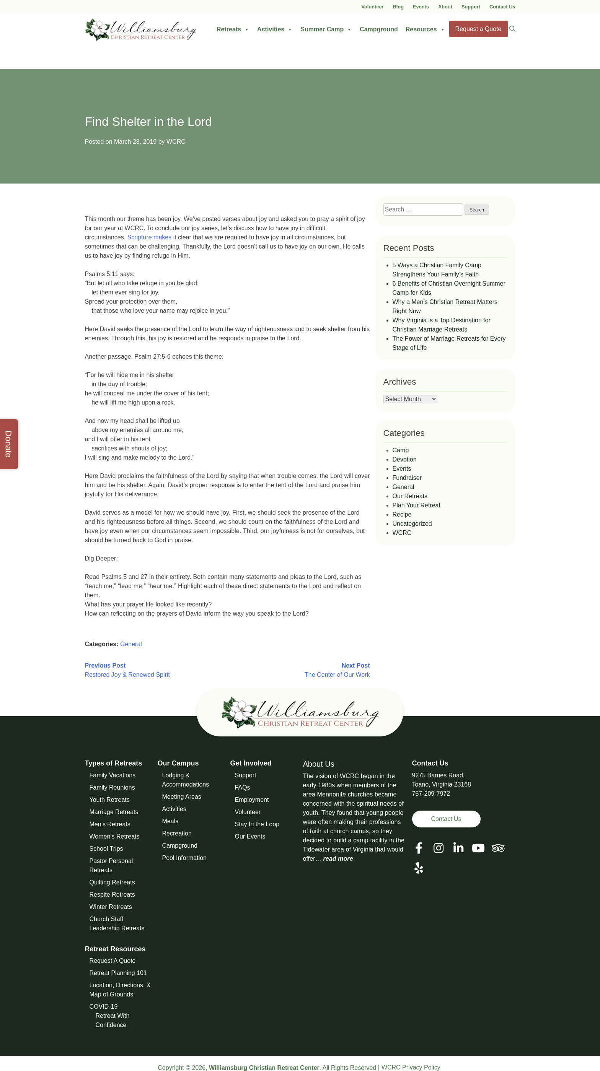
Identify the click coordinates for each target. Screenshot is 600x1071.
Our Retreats (410, 496)
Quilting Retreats (112, 882)
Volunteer (372, 7)
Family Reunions (112, 787)
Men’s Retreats (110, 824)
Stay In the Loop (257, 824)
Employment (252, 799)
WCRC (176, 141)
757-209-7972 (431, 793)
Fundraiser (407, 478)
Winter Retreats (111, 907)
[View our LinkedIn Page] (458, 848)
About (445, 7)
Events (421, 7)
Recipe (402, 514)
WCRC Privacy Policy (411, 1067)
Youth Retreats (110, 799)
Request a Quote (478, 29)
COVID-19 (104, 1006)
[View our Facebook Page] (418, 848)
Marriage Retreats (114, 812)
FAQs (242, 787)
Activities (275, 29)
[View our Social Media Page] (438, 848)
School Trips (106, 848)
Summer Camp (326, 29)
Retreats (233, 29)
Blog (398, 7)
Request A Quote (113, 960)
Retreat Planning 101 (118, 973)
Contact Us (502, 7)
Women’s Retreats (115, 836)
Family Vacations (113, 775)
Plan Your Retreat (416, 505)
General (131, 644)
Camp (401, 450)
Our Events (250, 836)
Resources (425, 29)
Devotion (405, 459)
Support (470, 7)
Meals (170, 821)
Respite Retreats (112, 894)
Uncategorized (412, 523)
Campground (379, 29)
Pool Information (184, 858)
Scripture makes (149, 237)
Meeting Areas (181, 796)
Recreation (177, 833)
